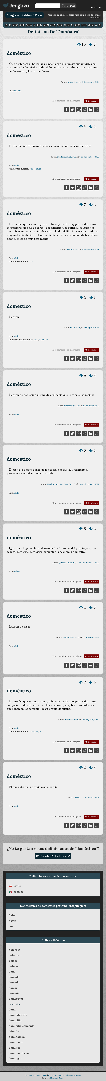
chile (16, 165)
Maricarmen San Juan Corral (61, 484)
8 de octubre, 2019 (90, 82)
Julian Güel (73, 82)
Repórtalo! (91, 101)
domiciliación (18, 1015)
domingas (15, 1058)
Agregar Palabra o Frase (25, 15)
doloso (13, 960)
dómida (14, 1031)
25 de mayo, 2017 (91, 406)
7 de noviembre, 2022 (89, 563)
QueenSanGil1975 (67, 563)
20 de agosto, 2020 (90, 720)
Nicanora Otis (71, 720)
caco (36, 339)
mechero (43, 339)
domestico (19, 135)
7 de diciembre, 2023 (89, 157)
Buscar (68, 6)
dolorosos (15, 955)
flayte (38, 169)
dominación (17, 1036)
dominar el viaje (19, 1053)
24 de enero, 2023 (90, 638)
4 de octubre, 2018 (90, 250)
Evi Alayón (75, 328)
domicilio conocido (21, 1025)
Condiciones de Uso (32, 1075)
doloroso (14, 949)
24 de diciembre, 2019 (89, 484)
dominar (14, 1047)
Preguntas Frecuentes (56, 1075)
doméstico (19, 53)
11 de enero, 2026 (91, 798)
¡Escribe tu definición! (53, 856)
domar (13, 987)
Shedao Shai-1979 (70, 638)
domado (14, 977)
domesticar (16, 998)
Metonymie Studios (57, 1078)
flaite (32, 169)
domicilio (15, 1020)
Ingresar (95, 7)
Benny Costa (73, 250)
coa (31, 261)
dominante (16, 1042)
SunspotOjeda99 (72, 406)
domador (15, 982)
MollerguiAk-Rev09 (66, 157)
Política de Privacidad (73, 1075)
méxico (17, 90)
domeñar (15, 993)
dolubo (13, 966)
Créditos (44, 1075)
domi (12, 1009)
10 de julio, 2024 (91, 328)
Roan (77, 798)
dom (12, 971)
